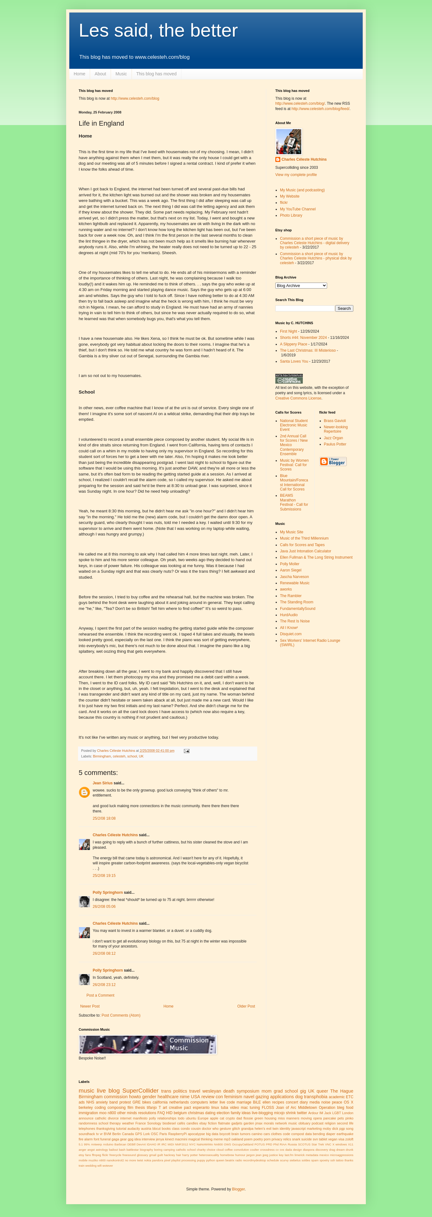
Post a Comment (100, 995)
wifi (99, 1165)
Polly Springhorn (108, 892)
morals (269, 1123)
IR (158, 1144)
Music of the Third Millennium (304, 538)
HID (169, 1113)
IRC (164, 1144)
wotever (107, 1165)
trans (166, 1091)
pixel (167, 1160)
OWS (227, 1144)
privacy (277, 1139)
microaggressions (341, 1155)
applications (282, 1096)
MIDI (171, 1144)
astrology (102, 1149)
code (286, 1134)
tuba (224, 1107)
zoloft (349, 1139)
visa (341, 1139)
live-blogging (262, 1113)
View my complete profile (296, 175)
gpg (130, 1139)
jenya (160, 1139)
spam (314, 1160)
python (210, 1160)
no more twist (134, 1160)
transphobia (315, 1096)
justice (273, 1155)
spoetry (324, 1160)
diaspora (308, 1149)
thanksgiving (105, 1128)
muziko (93, 1160)
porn (267, 1139)
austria (146, 1128)
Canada (128, 1134)
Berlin (116, 1134)
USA (195, 1096)
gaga (115, 1139)
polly (152, 1118)
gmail (152, 1155)
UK (141, 756)
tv (97, 1134)
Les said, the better (158, 30)
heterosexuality (209, 1155)
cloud (219, 1149)
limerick (300, 1155)
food (349, 1107)
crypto (230, 1118)
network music (286, 1123)
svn (315, 1139)
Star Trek (318, 1144)
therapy (115, 1123)
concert (292, 1102)
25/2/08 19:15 (104, 875)
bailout (113, 1149)
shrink (291, 1113)
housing (271, 1118)
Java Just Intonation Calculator (305, 551)
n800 (112, 1113)
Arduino (108, 1144)
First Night (288, 331)
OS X (348, 1102)
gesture (225, 1128)
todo (181, 1118)
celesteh (119, 756)
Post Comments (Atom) (120, 1015)
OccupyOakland (242, 1144)
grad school (286, 1091)
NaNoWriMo (205, 1144)
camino (257, 1134)
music (86, 1090)
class (176, 1128)
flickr (284, 202)
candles (192, 1123)
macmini (181, 1139)
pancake (329, 1118)
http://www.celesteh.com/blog (135, 98)
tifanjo (152, 1107)
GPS (138, 1134)
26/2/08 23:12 (104, 985)
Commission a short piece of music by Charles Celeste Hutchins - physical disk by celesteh (316, 258)
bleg (340, 1107)
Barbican (120, 1144)
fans (88, 1155)
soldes (306, 1160)
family (235, 1113)
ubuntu (191, 1118)
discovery (322, 1149)
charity (201, 1149)
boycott (224, 1134)
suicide (306, 1139)
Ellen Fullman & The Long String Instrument (316, 557)
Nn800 (218, 1144)
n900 (102, 1160)
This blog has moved (156, 73)
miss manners (288, 1118)
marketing (314, 1128)
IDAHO (151, 1144)
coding (100, 1107)
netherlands (179, 1102)
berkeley (86, 1107)
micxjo (279, 1113)
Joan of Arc (286, 1107)
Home (79, 73)
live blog (108, 1090)
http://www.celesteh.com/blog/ (300, 103)
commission (116, 1096)
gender (149, 1096)
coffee (229, 1149)
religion (330, 1123)
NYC (192, 1144)
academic (337, 1097)
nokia (147, 1160)
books (166, 1128)
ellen (266, 1102)
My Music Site (291, 532)
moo (102, 1113)
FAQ (161, 1113)
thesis (140, 1107)
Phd (276, 1144)
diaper (330, 1134)
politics (180, 1091)
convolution (241, 1149)
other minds (127, 1113)
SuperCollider (140, 1090)
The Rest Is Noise (295, 621)
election (223, 1113)
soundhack (87, 1134)
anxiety (102, 1102)
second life (345, 1123)
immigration (88, 1113)
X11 (350, 1144)
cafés (181, 1123)
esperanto (201, 1107)
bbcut (156, 1128)
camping (169, 1149)
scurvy (284, 1160)
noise (325, 1102)
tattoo (339, 1160)
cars (266, 1134)
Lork (146, 1134)
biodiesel (169, 1123)
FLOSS (268, 1107)
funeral (105, 1139)
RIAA (283, 1144)
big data (212, 1134)
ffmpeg (96, 1155)
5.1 (81, 1144)
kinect (169, 1139)
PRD (269, 1144)
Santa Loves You (294, 361)
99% (87, 1144)
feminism (233, 1096)
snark (296, 1139)
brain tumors (240, 1134)
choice (211, 1149)
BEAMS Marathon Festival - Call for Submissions (294, 502)
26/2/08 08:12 (104, 953)
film (130, 1107)
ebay (203, 1123)
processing (188, 1160)
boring (158, 1149)
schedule (273, 1160)
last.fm (289, 1155)
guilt (160, 1155)
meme (218, 1139)
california (160, 1102)
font (96, 1139)
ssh (332, 1160)
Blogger (238, 1189)
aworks (286, 589)
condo (185, 1128)
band (113, 1102)
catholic (100, 1118)
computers (199, 1102)
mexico (324, 1155)
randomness (88, 1123)
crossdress (267, 1149)
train (82, 1165)
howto (135, 1096)
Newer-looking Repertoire (336, 429)
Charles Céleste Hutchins (115, 835)
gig (303, 1091)
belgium (180, 1113)
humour (240, 1155)
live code (227, 1102)
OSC (154, 1134)
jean (259, 1155)
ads (82, 1102)
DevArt (140, 1144)
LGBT (336, 1113)
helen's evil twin (267, 1128)
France (140, 1123)
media (315, 1102)
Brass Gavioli (335, 421)
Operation (327, 1107)
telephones (87, 1128)
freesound (129, 1155)
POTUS (259, 1144)
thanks (349, 1160)
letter (213, 1102)
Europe (203, 1118)
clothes (276, 1134)
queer (322, 1091)
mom (267, 1091)
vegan (332, 1139)
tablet (323, 1139)
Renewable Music (295, 583)
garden (248, 1123)
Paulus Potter (335, 444)
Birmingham (102, 756)
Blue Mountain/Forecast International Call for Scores (294, 482)
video (234, 1107)
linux (215, 1107)
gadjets (236, 1123)
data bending (315, 1134)
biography (146, 1149)
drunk (349, 1149)
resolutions (147, 1113)
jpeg (265, 1155)
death (228, 1091)
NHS (90, 1102)
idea (137, 1139)
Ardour (313, 1113)
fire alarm (86, 1139)
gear (123, 1139)
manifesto (140, 1118)
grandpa (247, 1128)
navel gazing (256, 1096)
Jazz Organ (333, 438)
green (258, 1118)
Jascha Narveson (294, 577)
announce (86, 1118)
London (347, 1113)
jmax (259, 1123)
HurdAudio (289, 615)
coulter (254, 1149)
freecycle (115, 1155)
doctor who (210, 1128)
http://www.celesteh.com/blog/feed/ (320, 109)
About (100, 73)
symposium (248, 1091)
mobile (83, 1160)
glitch (236, 1128)
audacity (133, 1128)
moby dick (330, 1128)
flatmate (224, 1123)
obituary (304, 1123)
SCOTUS (304, 1144)
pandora (157, 1160)
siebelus (295, 1160)
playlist (175, 1160)
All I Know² (289, 628)
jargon (250, 1155)
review (207, 1096)
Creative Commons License (298, 398)
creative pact (180, 1107)
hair (178, 1155)
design (297, 1149)
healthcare (168, 1096)
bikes (146, 1102)
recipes (278, 1102)
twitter (302, 1113)
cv (277, 1149)
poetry (258, 1139)
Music (121, 73)
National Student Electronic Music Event (294, 425)
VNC (328, 1144)
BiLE (257, 1102)
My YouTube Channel (298, 209)
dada (288, 1149)
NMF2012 (181, 1144)
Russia (292, 1144)
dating (210, 1113)
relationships (166, 1118)
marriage (244, 1102)
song (349, 1128)
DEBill (131, 1144)
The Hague (341, 1091)
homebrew (227, 1155)
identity (285, 1128)
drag (332, 1149)
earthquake (344, 1134)
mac (244, 1107)
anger (82, 1149)
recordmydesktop (254, 1160)
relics (287, 1139)
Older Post (246, 1006)
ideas (246, 1113)
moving (306, 1118)
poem (248, 1139)
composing (117, 1107)
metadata (312, 1155)
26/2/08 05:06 (104, 906)
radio (238, 1160)
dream (340, 1149)
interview (148, 1139)
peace (337, 1102)
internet (125, 1118)
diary (304, 1102)
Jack (327, 1113)
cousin (196, 1128)
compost (297, 1134)
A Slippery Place (293, 344)
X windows (339, 1144)
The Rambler (291, 596)
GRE (136, 1102)
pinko (349, 1118)
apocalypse (196, 1134)
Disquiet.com (291, 634)
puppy (201, 1160)
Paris (163, 1134)
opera (317, 1118)
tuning (255, 1107)
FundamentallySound (297, 608)
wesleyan (211, 1091)
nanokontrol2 (115, 1160)
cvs (282, 1149)
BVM (107, 1134)
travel (194, 1091)
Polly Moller (289, 564)
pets (340, 1118)
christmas (196, 1113)
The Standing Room (296, 602)
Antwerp (96, 1144)
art (165, 1107)
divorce (113, 1118)
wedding (90, 1165)
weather (128, 1123)
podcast (317, 1123)
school (132, 756)
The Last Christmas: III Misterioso (308, 350)
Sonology (154, 1123)
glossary (142, 1155)
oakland (237, 1139)
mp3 (227, 1139)
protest (125, 1102)
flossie (248, 1118)
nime (184, 1096)
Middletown (307, 1107)
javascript (299, 1128)
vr (101, 1134)
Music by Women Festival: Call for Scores (294, 465)
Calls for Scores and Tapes (302, 545)
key (281, 1155)
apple (214, 1118)
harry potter (190, 1155)
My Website (289, 196)
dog (299, 1096)
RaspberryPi (177, 1134)
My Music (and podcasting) (302, 190)
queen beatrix (225, 1160)
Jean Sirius (103, 783)
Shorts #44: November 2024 (303, 337)
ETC (349, 1097)
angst (91, 1149)
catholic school (186, 1149)
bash (122, 1149)
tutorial (121, 1128)
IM (321, 1113)
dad (239, 1118)
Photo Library (291, 215)
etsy (81, 1155)
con (219, 1096)
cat (222, 1118)
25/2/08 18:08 (104, 818)
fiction (212, 1123)
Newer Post (90, 1006)
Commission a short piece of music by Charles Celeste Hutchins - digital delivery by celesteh (314, 243)
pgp (342, 1128)
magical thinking (200, 1139)
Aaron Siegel (291, 570)
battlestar (132, 1149)
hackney (169, 1155)
